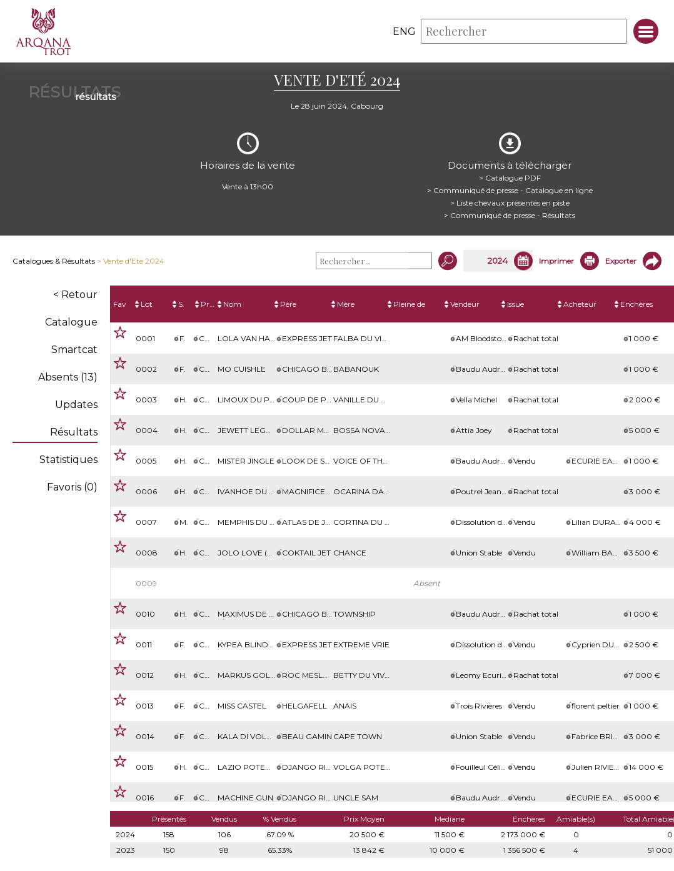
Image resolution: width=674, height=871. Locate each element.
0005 (146, 460)
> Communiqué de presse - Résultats (509, 215)
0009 (146, 583)
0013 (145, 705)
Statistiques (68, 459)
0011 (144, 644)
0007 (146, 522)
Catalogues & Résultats (54, 261)
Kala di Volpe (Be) (256, 736)
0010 (145, 614)
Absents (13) (68, 377)
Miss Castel (242, 705)
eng (404, 31)
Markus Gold (247, 675)
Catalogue (71, 322)
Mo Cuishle (242, 369)
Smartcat (74, 350)
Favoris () (72, 487)
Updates (76, 405)
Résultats (74, 432)
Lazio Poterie (248, 767)
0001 (145, 338)
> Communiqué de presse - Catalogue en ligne (510, 190)
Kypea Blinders (250, 644)
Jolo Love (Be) (249, 552)
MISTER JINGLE (246, 460)
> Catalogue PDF (510, 177)
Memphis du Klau (254, 522)
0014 (145, 736)
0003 (146, 399)
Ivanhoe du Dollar (260, 491)
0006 (146, 491)
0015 (144, 767)
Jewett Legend (250, 430)
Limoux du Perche (257, 399)
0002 (146, 369)
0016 (145, 797)
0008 (147, 552)
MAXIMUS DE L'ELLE (256, 614)
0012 (145, 675)
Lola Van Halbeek (256, 338)
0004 (147, 430)
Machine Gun (245, 797)
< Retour (75, 295)
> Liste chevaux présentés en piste (510, 202)
